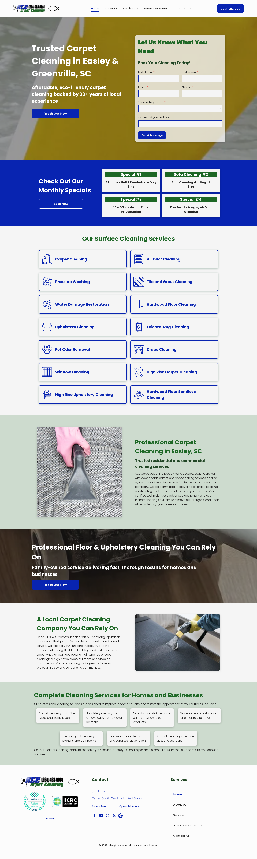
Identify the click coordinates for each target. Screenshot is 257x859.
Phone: (186, 87)
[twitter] (107, 816)
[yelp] (114, 816)
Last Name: (189, 72)
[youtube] (101, 816)
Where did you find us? (153, 117)
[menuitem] (95, 8)
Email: (142, 87)
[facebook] (95, 816)
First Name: (145, 72)
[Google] (120, 816)
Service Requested (150, 102)
